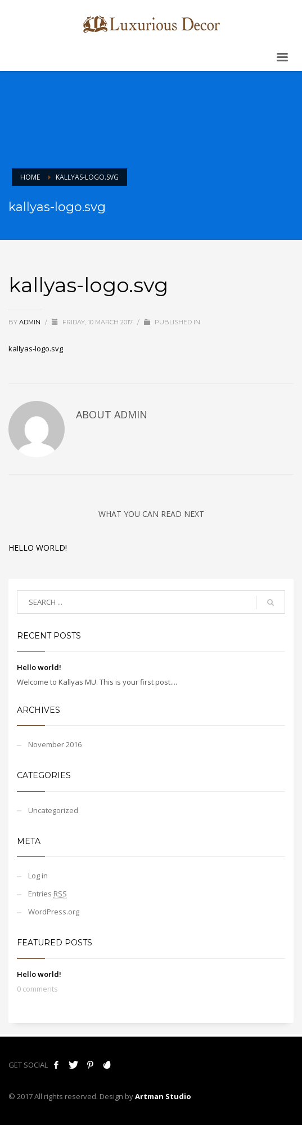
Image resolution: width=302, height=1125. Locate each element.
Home (30, 177)
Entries (47, 894)
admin (30, 322)
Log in (38, 875)
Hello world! (37, 547)
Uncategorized (53, 810)
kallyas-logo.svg (35, 348)
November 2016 (55, 744)
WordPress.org (53, 912)
